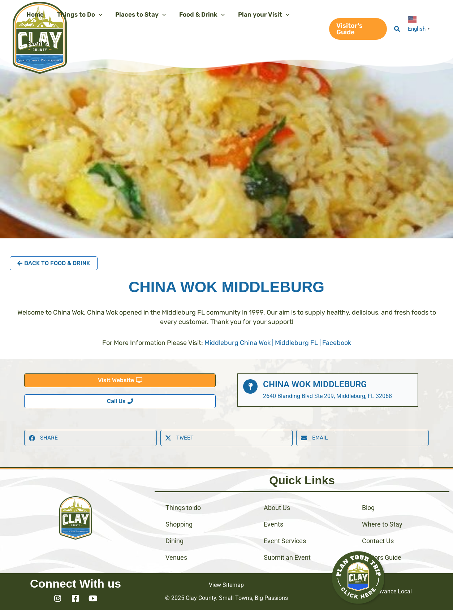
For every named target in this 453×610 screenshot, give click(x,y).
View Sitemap (226, 584)
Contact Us (378, 541)
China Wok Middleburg (315, 384)
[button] (357, 29)
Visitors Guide (381, 557)
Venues (176, 557)
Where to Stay (382, 524)
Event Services (285, 541)
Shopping (179, 524)
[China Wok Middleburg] (250, 386)
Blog (368, 507)
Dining (174, 541)
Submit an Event (287, 557)
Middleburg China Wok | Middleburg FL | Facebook (277, 343)
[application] (97, 14)
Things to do (183, 507)
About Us (277, 507)
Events (273, 524)
